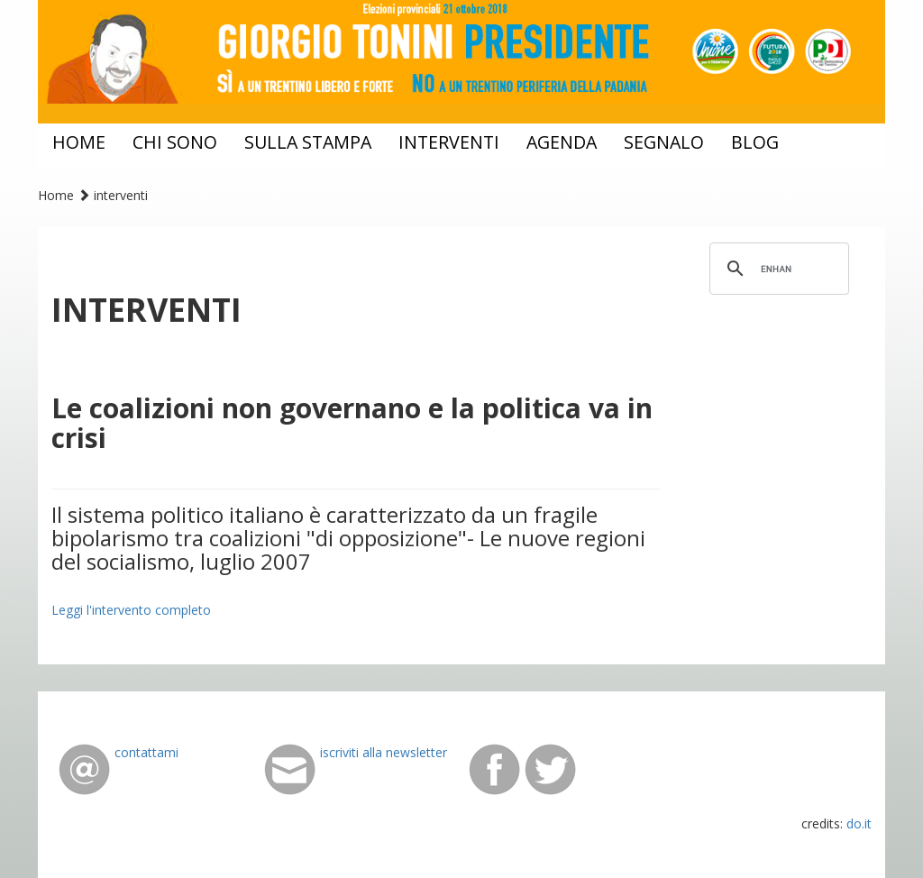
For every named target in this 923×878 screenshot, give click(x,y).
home (78, 142)
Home (56, 195)
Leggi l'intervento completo (131, 609)
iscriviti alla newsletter (383, 752)
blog (755, 142)
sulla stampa (307, 142)
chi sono (175, 142)
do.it (859, 823)
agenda (561, 142)
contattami (146, 752)
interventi (448, 142)
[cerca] (776, 268)
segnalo (664, 142)
